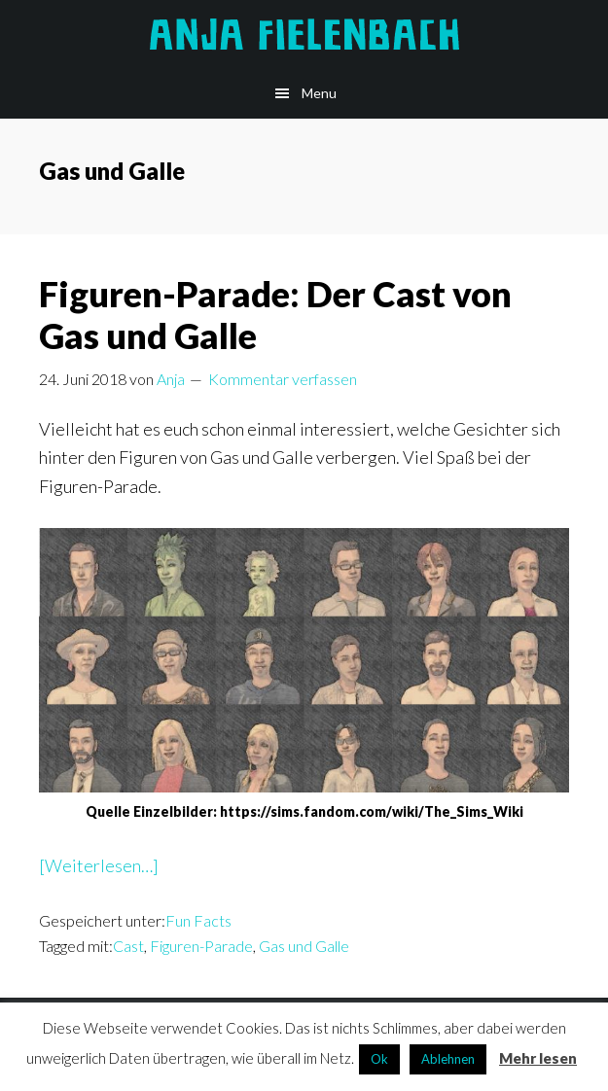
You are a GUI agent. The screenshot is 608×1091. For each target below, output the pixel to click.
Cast (128, 945)
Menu (319, 93)
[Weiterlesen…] (99, 866)
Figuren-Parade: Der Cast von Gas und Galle (275, 314)
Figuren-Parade (201, 945)
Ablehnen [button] (448, 1059)
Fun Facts (198, 920)
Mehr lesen (538, 1058)
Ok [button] (379, 1059)
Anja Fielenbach (304, 34)
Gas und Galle (304, 945)
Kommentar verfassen (282, 379)
